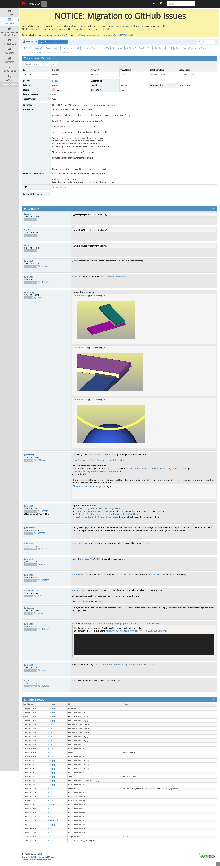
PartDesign (159, 48)
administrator (34, 860)
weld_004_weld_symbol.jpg (87, 486)
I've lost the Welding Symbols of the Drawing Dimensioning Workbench (108, 514)
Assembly (75, 48)
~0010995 (45, 564)
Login (41, 41)
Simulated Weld (87, 558)
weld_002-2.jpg (82, 347)
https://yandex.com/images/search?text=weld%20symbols (98, 460)
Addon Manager (52, 48)
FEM (106, 48)
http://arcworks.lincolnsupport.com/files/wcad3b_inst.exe (152, 468)
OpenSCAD (138, 48)
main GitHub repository (121, 26)
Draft (85, 48)
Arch (65, 48)
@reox (75, 623)
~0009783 (45, 282)
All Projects (28, 48)
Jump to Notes (31, 64)
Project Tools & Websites (185, 48)
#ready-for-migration (62, 187)
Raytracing (204, 48)
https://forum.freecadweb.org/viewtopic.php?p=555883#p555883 (103, 35)
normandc (30, 527)
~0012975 (45, 629)
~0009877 (45, 548)
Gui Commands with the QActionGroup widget (97, 516)
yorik (28, 214)
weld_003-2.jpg (82, 399)
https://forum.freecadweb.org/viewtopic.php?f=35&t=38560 (127, 664)
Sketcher (36, 52)
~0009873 (41, 533)
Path (169, 48)
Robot (26, 52)
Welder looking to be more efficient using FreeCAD (98, 508)
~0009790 (41, 460)
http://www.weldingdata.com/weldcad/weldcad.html (96, 471)
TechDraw (63, 52)
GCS (128, 48)
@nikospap (77, 276)
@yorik (75, 260)
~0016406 (45, 685)
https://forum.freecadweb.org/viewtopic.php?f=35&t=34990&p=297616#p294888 (122, 623)
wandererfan (32, 590)
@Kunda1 (76, 590)
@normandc (84, 543)
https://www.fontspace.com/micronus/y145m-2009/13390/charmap (136, 630)
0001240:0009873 (155, 574)
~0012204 (41, 613)
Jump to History (48, 64)
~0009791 (45, 511)
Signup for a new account (56, 41)
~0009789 (41, 297)
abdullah (51, 836)
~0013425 (45, 670)
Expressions (96, 48)
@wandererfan (78, 574)
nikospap (56, 80)
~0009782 (45, 266)
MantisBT (37, 854)
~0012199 (45, 580)
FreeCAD (31, 4)
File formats (117, 48)
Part (148, 48)
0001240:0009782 (118, 276)
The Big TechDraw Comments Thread (92, 511)
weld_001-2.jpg (82, 295)
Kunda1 (29, 261)
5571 (118, 680)
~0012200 (41, 595)
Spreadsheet (49, 52)
